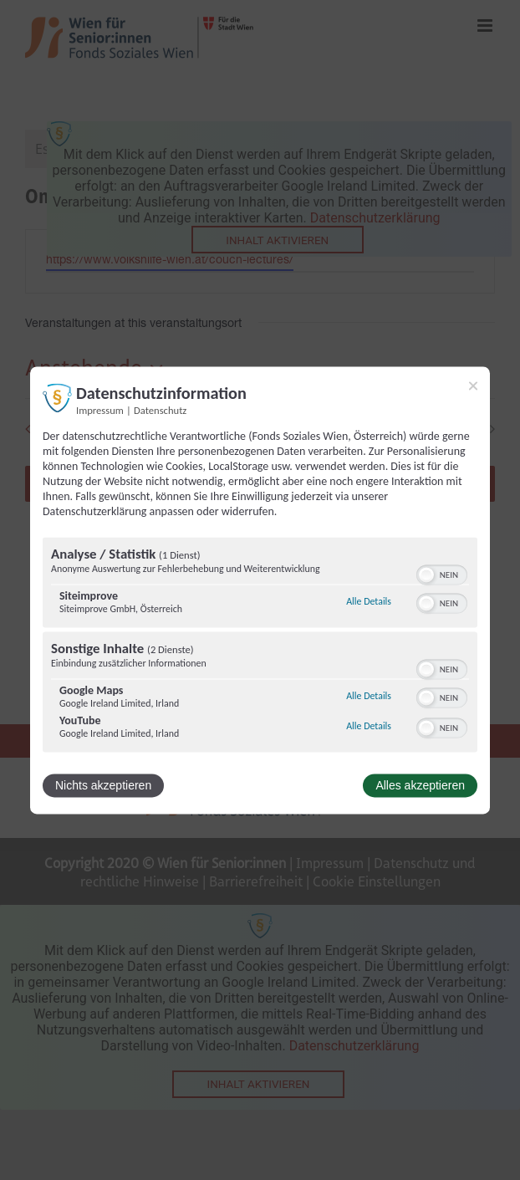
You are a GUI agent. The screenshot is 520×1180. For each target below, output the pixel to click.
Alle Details (368, 602)
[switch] (442, 573)
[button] (426, 574)
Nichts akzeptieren (103, 785)
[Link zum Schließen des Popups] (473, 385)
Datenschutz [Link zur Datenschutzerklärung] (160, 410)
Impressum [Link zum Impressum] (100, 410)
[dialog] (260, 590)
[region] (260, 646)
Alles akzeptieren (420, 785)
